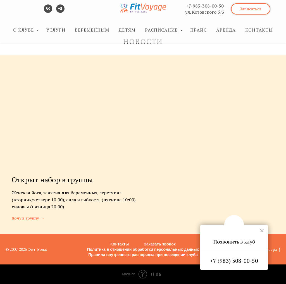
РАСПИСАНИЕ (162, 30)
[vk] (48, 11)
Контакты (119, 244)
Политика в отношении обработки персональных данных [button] (143, 249)
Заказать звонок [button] (159, 244)
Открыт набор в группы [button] (52, 179)
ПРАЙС (198, 30)
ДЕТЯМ (127, 30)
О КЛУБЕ (24, 30)
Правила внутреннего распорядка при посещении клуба (143, 254)
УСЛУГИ (55, 30)
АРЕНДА (226, 30)
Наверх (271, 249)
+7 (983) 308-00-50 (234, 260)
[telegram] (60, 11)
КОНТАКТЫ (259, 30)
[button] (250, 9)
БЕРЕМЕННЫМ (92, 30)
